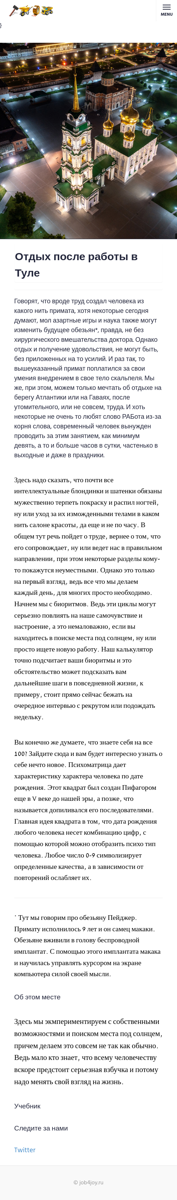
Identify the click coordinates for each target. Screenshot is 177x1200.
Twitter (24, 1150)
